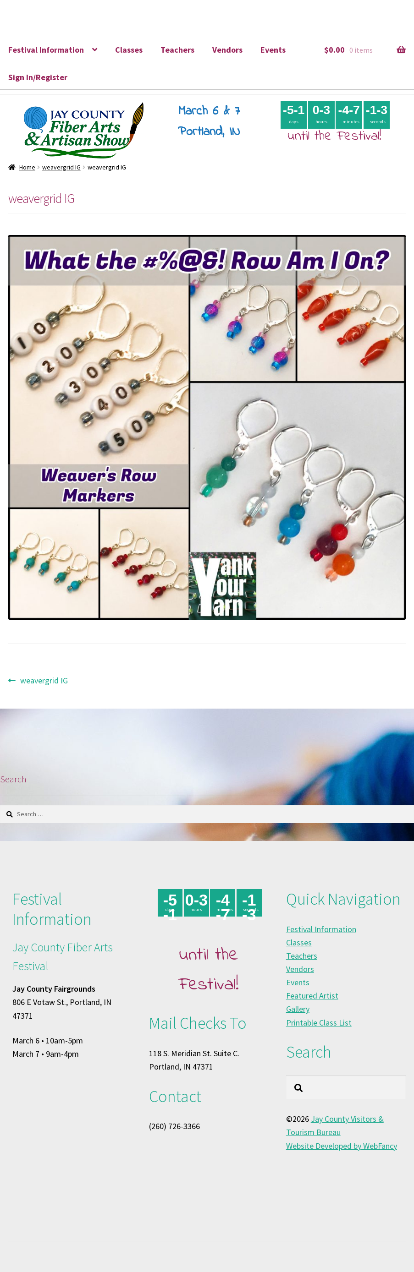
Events (273, 49)
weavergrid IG (61, 167)
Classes (129, 49)
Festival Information (46, 49)
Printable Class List (319, 1022)
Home (27, 167)
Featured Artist (312, 995)
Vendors (227, 49)
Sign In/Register (37, 77)
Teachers (177, 49)
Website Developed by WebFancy (341, 1146)
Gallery (297, 1009)
